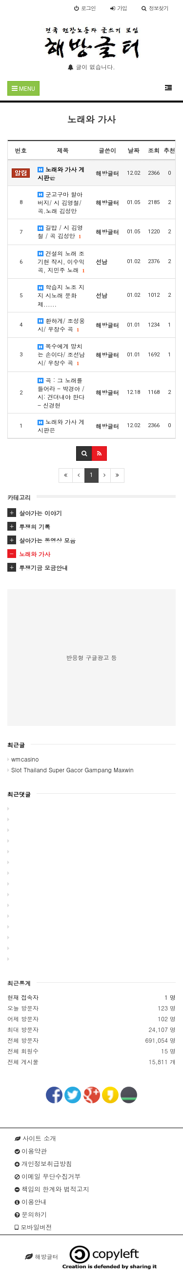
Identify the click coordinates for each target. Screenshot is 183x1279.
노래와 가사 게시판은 (61, 173)
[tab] (91, 513)
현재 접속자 (23, 997)
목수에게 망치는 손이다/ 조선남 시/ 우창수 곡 (61, 354)
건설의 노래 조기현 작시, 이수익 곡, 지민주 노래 (61, 261)
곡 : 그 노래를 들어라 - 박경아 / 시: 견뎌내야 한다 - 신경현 (61, 392)
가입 (118, 8)
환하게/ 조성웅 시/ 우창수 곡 (61, 324)
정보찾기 (155, 8)
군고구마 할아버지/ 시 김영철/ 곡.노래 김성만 (60, 202)
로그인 (85, 8)
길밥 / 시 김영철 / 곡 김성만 (60, 231)
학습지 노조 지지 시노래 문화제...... (61, 295)
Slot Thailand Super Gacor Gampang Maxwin (70, 769)
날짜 (134, 150)
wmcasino (23, 759)
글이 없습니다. (91, 66)
